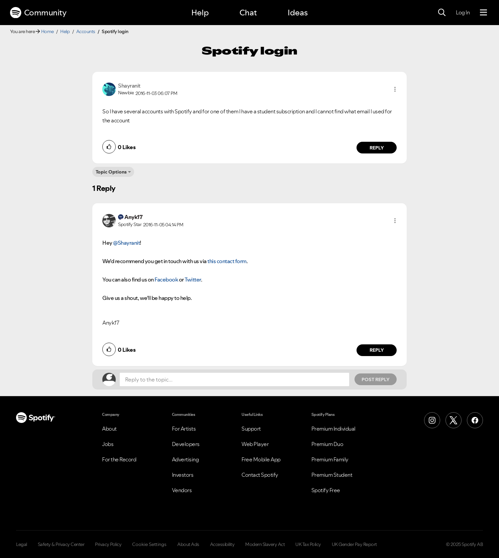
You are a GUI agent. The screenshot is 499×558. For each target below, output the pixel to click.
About (109, 428)
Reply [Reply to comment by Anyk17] (377, 350)
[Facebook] (475, 420)
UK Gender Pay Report (354, 544)
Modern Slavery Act (265, 544)
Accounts (85, 31)
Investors (183, 474)
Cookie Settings (149, 544)
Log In (463, 12)
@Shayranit (126, 242)
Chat (248, 12)
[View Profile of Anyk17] (133, 217)
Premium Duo (327, 444)
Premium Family (329, 459)
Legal (21, 544)
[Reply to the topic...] (234, 379)
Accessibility (222, 544)
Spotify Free (325, 490)
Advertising (185, 459)
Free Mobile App (261, 459)
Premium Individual (333, 428)
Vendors (182, 490)
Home (47, 31)
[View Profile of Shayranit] (129, 85)
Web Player (255, 444)
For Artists (184, 428)
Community (38, 12)
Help (200, 12)
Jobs (107, 444)
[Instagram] (432, 420)
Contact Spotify (259, 474)
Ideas (298, 12)
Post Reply (376, 379)
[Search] (441, 12)
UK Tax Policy (308, 544)
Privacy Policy (108, 544)
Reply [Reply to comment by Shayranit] (377, 147)
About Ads (188, 544)
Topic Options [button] (111, 172)
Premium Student (332, 474)
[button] (395, 89)
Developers (186, 444)
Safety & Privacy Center (61, 544)
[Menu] (483, 12)
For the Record (119, 459)
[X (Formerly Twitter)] (453, 420)
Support (251, 428)
